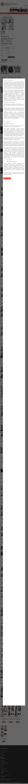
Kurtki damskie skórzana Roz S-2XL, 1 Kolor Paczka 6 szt (18, 118)
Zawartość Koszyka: (14, 8)
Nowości (2, 766)
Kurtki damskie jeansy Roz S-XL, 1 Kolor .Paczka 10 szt (3, 98)
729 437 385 (3, 776)
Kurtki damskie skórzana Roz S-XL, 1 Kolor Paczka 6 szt (4, 138)
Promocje (2, 764)
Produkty (2, 15)
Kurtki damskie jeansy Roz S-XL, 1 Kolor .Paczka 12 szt (17, 78)
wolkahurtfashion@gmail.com (6, 779)
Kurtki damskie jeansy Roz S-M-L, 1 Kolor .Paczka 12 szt (11, 78)
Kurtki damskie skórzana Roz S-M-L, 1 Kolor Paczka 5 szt (11, 98)
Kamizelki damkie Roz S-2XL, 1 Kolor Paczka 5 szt (17, 361)
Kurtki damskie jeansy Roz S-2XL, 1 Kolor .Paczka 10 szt (4, 458)
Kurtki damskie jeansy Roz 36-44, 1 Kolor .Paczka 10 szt (4, 78)
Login (23, 8)
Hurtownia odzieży (4, 768)
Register (26, 8)
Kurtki (4, 15)
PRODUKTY (3, 761)
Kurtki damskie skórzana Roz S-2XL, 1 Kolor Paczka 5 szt (18, 159)
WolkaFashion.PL (10, 782)
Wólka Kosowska (4, 763)
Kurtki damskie (8, 15)
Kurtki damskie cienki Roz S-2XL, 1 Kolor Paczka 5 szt (11, 179)
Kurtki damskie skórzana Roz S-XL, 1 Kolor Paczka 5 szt (17, 138)
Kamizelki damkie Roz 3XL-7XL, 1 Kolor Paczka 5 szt (18, 320)
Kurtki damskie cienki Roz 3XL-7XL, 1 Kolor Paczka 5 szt (18, 260)
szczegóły (3, 81)
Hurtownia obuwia (4, 770)
